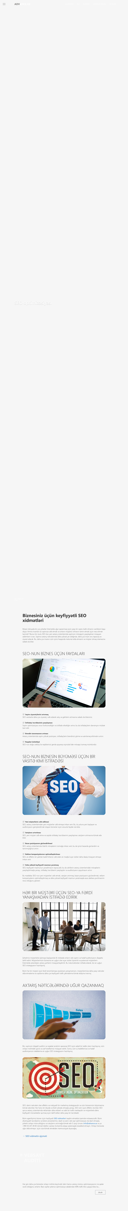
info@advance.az (90, 1123)
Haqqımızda (69, 4)
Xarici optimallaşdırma (62, 599)
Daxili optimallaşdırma (51, 599)
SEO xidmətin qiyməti (36, 1135)
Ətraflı (100, 1192)
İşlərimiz (86, 4)
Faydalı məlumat (95, 599)
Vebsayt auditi (39, 598)
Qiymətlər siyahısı (99, 4)
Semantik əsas (73, 598)
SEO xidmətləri (60, 1118)
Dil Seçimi (113, 4)
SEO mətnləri (84, 598)
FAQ (78, 4)
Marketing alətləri (107, 599)
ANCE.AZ (22, 4)
